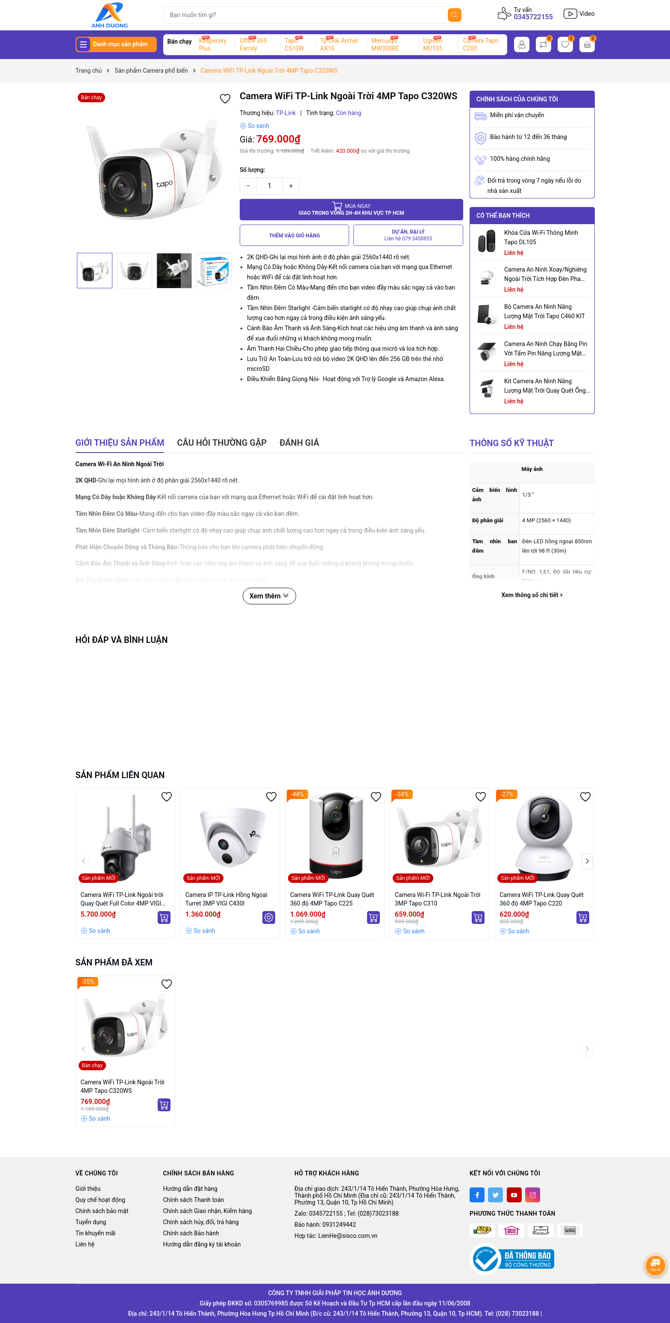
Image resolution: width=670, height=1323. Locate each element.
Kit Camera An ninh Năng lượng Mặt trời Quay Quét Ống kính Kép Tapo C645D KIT (545, 386)
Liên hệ (85, 1244)
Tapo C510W (294, 44)
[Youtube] (514, 1194)
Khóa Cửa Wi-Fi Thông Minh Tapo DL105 (541, 237)
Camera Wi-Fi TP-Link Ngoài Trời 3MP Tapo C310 (437, 899)
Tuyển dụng (91, 1222)
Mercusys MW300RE (385, 44)
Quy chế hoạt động (101, 1199)
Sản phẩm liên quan (120, 775)
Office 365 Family (253, 44)
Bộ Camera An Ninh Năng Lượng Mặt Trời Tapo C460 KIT (544, 311)
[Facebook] (477, 1194)
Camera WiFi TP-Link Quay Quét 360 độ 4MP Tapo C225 (332, 899)
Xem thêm (269, 596)
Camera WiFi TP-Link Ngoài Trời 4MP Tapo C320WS (123, 1086)
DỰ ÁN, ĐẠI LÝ (408, 235)
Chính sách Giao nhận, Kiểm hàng (207, 1211)
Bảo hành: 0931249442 (325, 1224)
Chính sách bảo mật (102, 1211)
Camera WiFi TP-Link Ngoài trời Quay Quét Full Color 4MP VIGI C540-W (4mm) (122, 899)
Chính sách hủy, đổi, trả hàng (201, 1222)
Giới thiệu (88, 1188)
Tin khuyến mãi (96, 1233)
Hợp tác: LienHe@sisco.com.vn (335, 1235)
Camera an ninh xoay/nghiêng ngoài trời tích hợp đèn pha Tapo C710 (545, 275)
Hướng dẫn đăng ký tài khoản (202, 1244)
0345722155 (533, 17)
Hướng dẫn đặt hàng (190, 1188)
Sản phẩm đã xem (114, 962)
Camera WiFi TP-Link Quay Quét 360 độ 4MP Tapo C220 (542, 899)
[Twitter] (495, 1194)
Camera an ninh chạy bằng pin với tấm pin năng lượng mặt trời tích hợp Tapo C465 (545, 349)
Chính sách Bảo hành (191, 1233)
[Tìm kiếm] (454, 15)
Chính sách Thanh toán (193, 1199)
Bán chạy (180, 41)
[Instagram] (532, 1194)
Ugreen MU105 (433, 44)
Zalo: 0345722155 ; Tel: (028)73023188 (346, 1213)
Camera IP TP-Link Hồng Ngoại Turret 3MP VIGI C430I (226, 899)
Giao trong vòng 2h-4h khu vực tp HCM (351, 209)
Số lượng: (252, 169)
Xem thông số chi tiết (532, 595)
